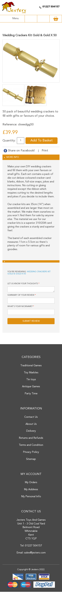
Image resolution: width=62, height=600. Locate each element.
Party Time (31, 393)
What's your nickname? (20, 306)
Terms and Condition (31, 445)
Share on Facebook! (20, 150)
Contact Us (31, 417)
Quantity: (9, 140)
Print (45, 150)
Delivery (31, 431)
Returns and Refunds (31, 438)
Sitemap (31, 459)
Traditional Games (31, 365)
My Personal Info (31, 496)
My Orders (31, 482)
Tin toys (31, 379)
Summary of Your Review (20, 295)
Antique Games (31, 386)
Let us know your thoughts (22, 284)
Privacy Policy (31, 452)
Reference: (9, 124)
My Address (31, 489)
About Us (31, 424)
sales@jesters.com (35, 552)
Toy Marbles (31, 372)
